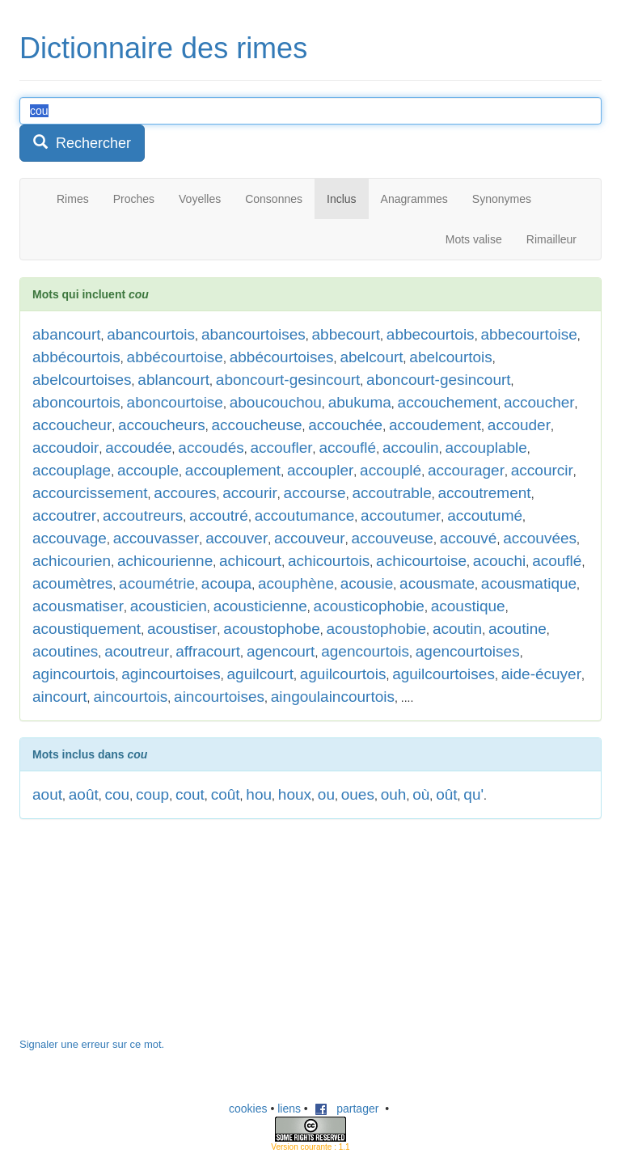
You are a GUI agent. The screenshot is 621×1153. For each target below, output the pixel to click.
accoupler (320, 470)
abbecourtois (431, 334)
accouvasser (156, 538)
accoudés (210, 447)
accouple (148, 470)
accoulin (410, 447)
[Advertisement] (140, 936)
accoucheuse (257, 424)
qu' (473, 794)
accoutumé (484, 515)
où (420, 794)
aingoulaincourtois (333, 696)
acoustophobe (271, 628)
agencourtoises (468, 651)
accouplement (233, 470)
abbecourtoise (528, 334)
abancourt (66, 334)
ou (326, 794)
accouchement (448, 402)
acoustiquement (86, 628)
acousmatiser (78, 606)
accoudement (435, 424)
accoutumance (305, 515)
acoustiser (182, 628)
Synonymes (501, 198)
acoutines (65, 651)
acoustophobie (377, 628)
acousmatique (529, 583)
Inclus (342, 198)
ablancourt (173, 379)
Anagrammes (414, 198)
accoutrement (484, 492)
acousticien (168, 606)
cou (117, 794)
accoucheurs (161, 424)
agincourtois (73, 673)
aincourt (59, 696)
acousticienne (260, 606)
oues (357, 794)
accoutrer (64, 515)
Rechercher (82, 142)
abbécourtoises (282, 356)
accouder (519, 424)
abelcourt (371, 356)
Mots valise (474, 239)
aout (47, 794)
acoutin (457, 628)
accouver (236, 538)
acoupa (226, 583)
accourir (249, 492)
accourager (466, 470)
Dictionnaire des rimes (163, 48)
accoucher (539, 402)
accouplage (71, 470)
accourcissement (90, 492)
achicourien (71, 560)
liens (289, 1108)
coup (152, 794)
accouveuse (392, 538)
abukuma (359, 402)
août (84, 794)
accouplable (485, 447)
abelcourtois (450, 356)
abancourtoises (253, 334)
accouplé (390, 470)
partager (347, 1108)
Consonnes (273, 198)
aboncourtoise (175, 402)
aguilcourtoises (443, 673)
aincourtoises (219, 696)
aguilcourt (260, 673)
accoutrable (391, 492)
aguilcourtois (343, 673)
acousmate (437, 583)
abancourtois (151, 334)
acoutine (517, 628)
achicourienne (165, 560)
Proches (133, 198)
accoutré (218, 515)
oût (446, 794)
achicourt (250, 560)
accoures (185, 492)
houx (294, 794)
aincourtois (130, 696)
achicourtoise (421, 560)
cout (190, 794)
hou (259, 794)
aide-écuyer (541, 673)
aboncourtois (76, 402)
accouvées (540, 538)
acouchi (499, 560)
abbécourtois (76, 356)
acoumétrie (157, 583)
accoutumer (401, 515)
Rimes (73, 198)
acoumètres (72, 583)
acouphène (296, 583)
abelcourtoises (82, 379)
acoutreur (136, 651)
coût (225, 794)
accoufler (281, 447)
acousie (367, 583)
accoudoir (65, 447)
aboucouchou (276, 402)
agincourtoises (171, 673)
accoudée (138, 447)
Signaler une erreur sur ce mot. (91, 1044)
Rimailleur (551, 239)
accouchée (345, 424)
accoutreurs (143, 515)
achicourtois (329, 560)
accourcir (542, 470)
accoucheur (72, 424)
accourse (315, 492)
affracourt (207, 651)
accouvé (468, 538)
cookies (248, 1108)
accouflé (347, 447)
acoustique (468, 606)
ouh (394, 794)
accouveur (309, 538)
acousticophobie (369, 606)
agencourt (281, 651)
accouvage (69, 538)
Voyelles (200, 198)
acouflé (556, 560)
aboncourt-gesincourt (288, 379)
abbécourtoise (175, 356)
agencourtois (365, 651)
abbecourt (346, 334)
